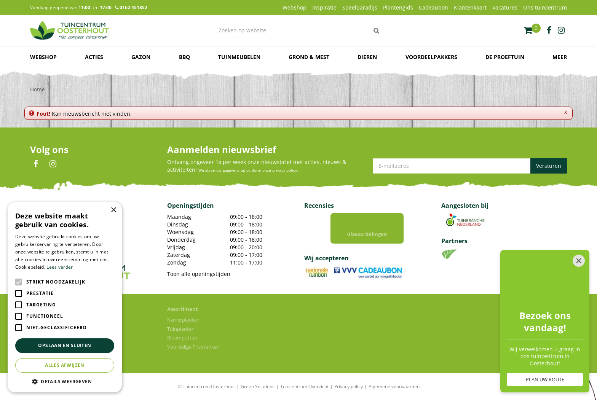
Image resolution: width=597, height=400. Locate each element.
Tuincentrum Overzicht (304, 386)
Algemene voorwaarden (394, 386)
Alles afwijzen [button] (65, 365)
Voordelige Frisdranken (193, 346)
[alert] (65, 297)
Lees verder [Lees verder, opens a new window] (59, 267)
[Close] (579, 261)
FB (36, 164)
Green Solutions (258, 386)
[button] (64, 381)
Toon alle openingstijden (198, 273)
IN (53, 164)
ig (561, 30)
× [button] (113, 210)
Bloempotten (182, 337)
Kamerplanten (183, 319)
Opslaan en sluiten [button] (64, 345)
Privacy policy (348, 386)
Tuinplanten (181, 328)
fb (549, 30)
